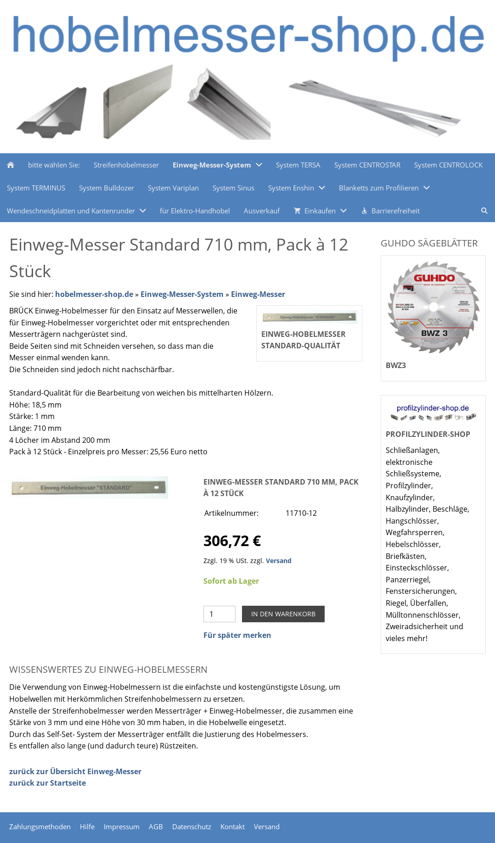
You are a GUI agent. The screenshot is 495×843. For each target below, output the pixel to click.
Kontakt (232, 826)
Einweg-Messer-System (182, 294)
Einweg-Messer (258, 294)
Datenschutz (191, 826)
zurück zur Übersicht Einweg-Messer (75, 771)
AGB (156, 826)
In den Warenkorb (283, 613)
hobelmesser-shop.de (94, 294)
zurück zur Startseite (47, 783)
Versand (279, 560)
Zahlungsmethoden (40, 826)
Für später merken (237, 635)
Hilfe (87, 826)
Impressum (122, 826)
